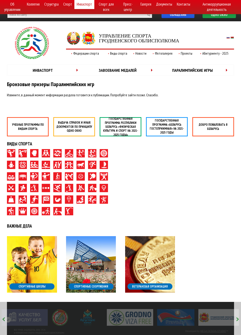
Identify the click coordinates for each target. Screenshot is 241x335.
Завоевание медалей (117, 70)
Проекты (186, 53)
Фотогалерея (163, 53)
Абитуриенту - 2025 (215, 53)
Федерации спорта (86, 53)
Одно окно (219, 15)
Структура (51, 4)
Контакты (183, 4)
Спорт (67, 4)
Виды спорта (118, 53)
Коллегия (33, 4)
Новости (140, 53)
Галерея (145, 4)
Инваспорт (84, 4)
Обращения (178, 15)
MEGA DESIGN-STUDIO (213, 331)
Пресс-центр (128, 7)
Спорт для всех (106, 7)
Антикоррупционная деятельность (217, 7)
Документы (164, 4)
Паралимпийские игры (192, 70)
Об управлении (12, 7)
